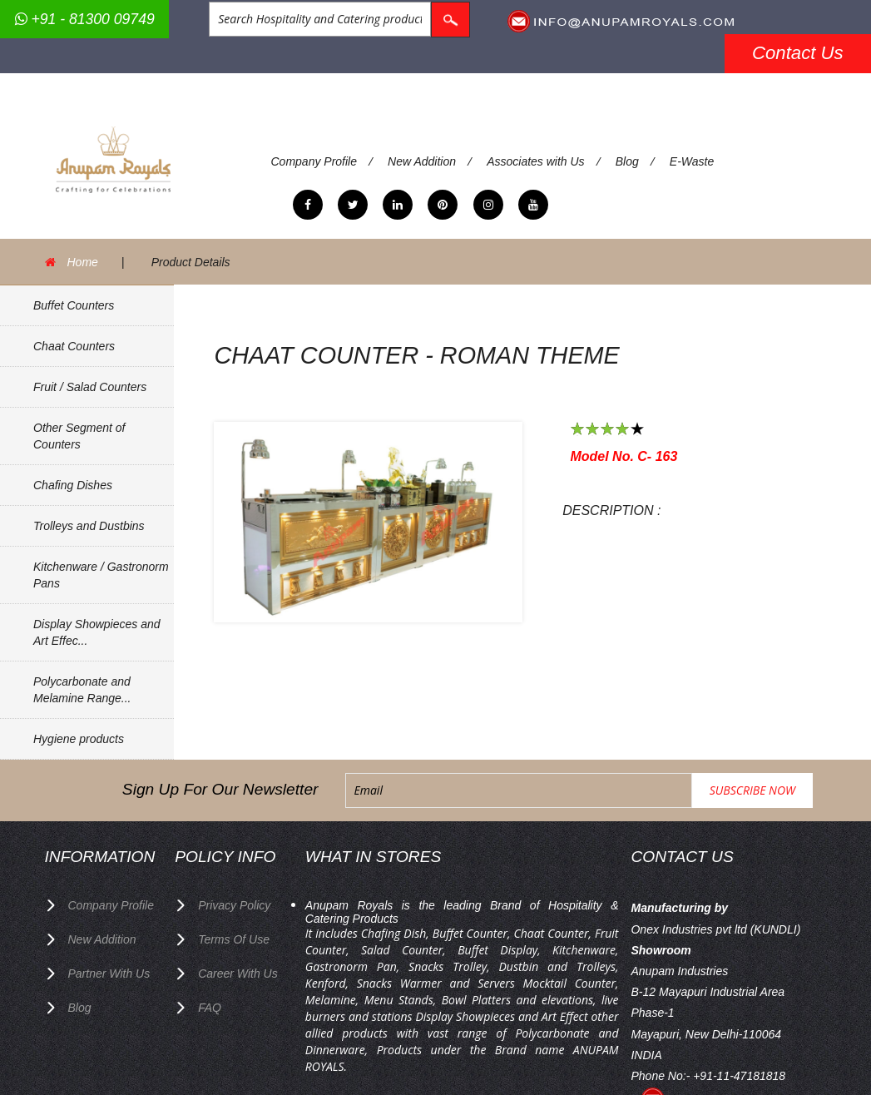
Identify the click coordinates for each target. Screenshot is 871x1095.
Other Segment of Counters (79, 436)
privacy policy (234, 905)
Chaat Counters (74, 346)
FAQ (209, 1007)
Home (82, 262)
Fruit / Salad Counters (89, 387)
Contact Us (798, 52)
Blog (627, 161)
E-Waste (692, 161)
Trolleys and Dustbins (89, 526)
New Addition (422, 161)
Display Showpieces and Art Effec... (97, 632)
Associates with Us (535, 161)
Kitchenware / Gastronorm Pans (101, 575)
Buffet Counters (73, 305)
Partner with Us (109, 973)
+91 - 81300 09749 (85, 19)
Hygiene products (78, 739)
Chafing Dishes (72, 485)
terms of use (234, 939)
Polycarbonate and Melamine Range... (82, 690)
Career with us (238, 973)
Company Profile (314, 161)
